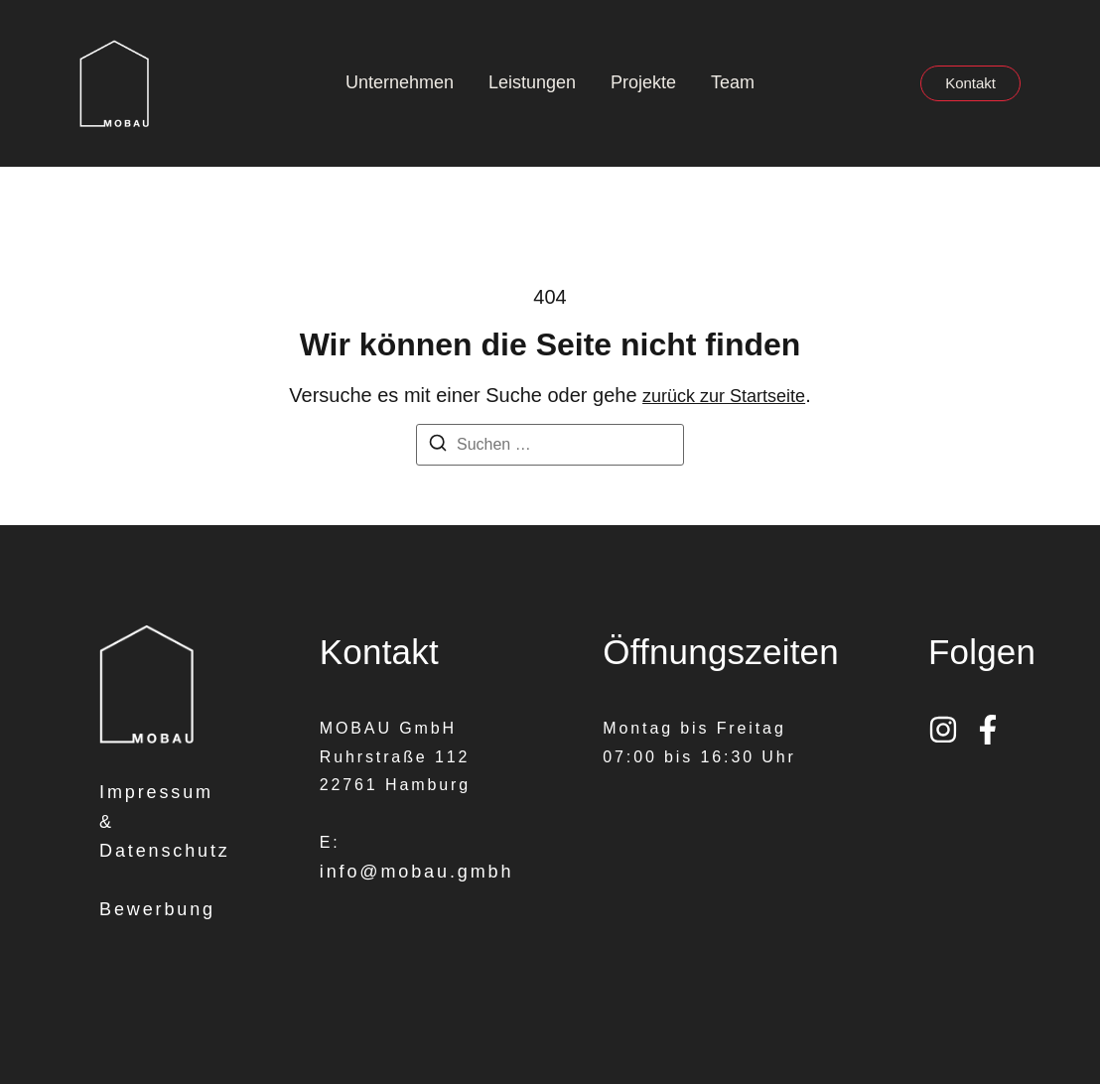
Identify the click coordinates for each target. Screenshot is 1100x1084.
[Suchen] (438, 446)
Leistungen (532, 82)
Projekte (643, 82)
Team (733, 82)
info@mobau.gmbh (417, 871)
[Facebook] (988, 730)
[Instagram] (943, 730)
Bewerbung (157, 909)
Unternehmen (399, 82)
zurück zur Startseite (723, 396)
